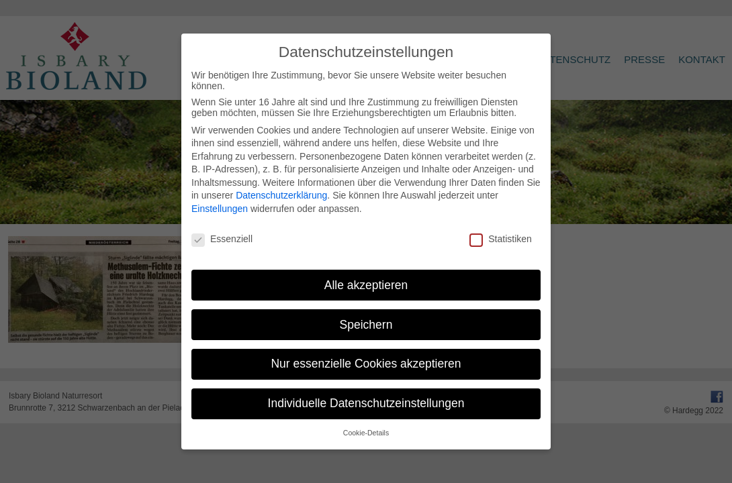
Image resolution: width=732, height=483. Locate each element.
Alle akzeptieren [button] (366, 285)
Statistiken (500, 238)
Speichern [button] (366, 324)
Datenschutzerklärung (281, 195)
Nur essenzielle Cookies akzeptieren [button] (366, 363)
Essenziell (222, 238)
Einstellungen (219, 208)
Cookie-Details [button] (366, 433)
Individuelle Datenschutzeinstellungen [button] (366, 403)
